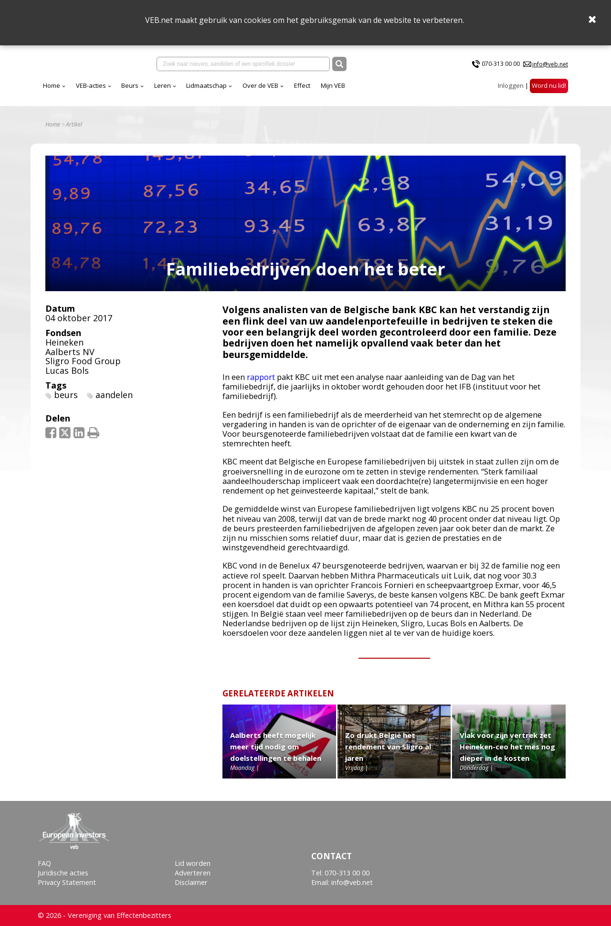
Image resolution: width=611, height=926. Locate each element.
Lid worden (193, 863)
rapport (261, 376)
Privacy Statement (67, 882)
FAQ (44, 863)
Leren (162, 85)
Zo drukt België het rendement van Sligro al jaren (388, 746)
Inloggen (511, 85)
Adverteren (193, 872)
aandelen (114, 394)
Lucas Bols (67, 370)
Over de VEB (260, 85)
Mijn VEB (333, 85)
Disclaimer (191, 882)
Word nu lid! (549, 85)
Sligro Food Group (83, 361)
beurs (66, 394)
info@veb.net (550, 64)
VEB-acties (91, 85)
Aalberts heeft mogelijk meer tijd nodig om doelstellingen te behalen (275, 746)
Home (51, 85)
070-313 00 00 (501, 64)
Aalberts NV (70, 352)
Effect (302, 85)
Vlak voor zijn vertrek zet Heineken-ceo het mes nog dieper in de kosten (507, 746)
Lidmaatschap (206, 85)
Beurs (129, 85)
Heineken (64, 342)
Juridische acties (63, 872)
